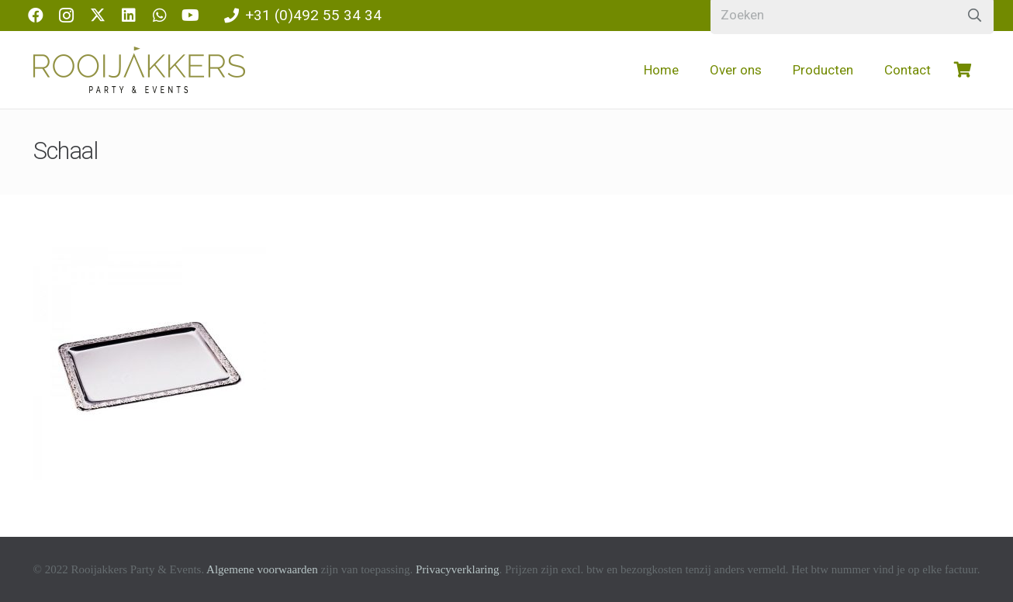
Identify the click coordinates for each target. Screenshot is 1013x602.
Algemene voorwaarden (262, 569)
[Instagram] (66, 15)
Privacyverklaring (457, 569)
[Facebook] (35, 15)
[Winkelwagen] (963, 70)
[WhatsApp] (159, 15)
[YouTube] (190, 15)
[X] (97, 15)
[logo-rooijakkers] (139, 70)
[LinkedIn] (128, 15)
